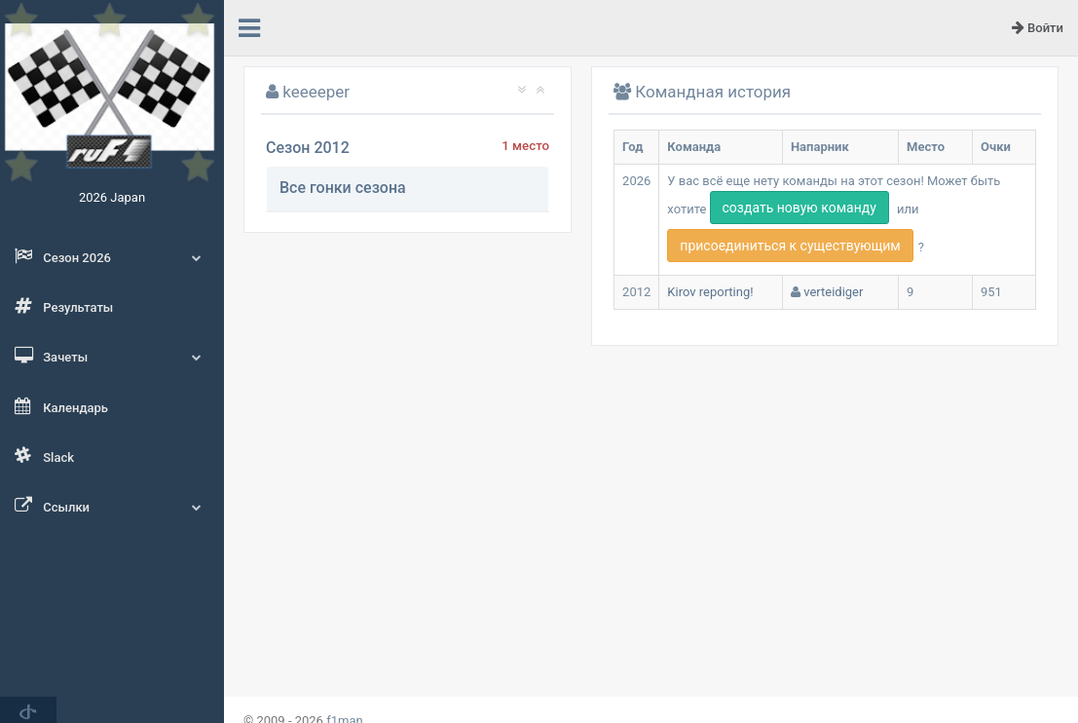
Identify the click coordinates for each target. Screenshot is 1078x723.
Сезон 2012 (308, 147)
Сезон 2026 (112, 256)
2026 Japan (112, 197)
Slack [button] (44, 456)
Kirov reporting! (710, 292)
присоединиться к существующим (790, 245)
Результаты (64, 306)
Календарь (61, 406)
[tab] (407, 188)
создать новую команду (799, 207)
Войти (1037, 27)
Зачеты (112, 355)
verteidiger (833, 292)
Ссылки (112, 505)
